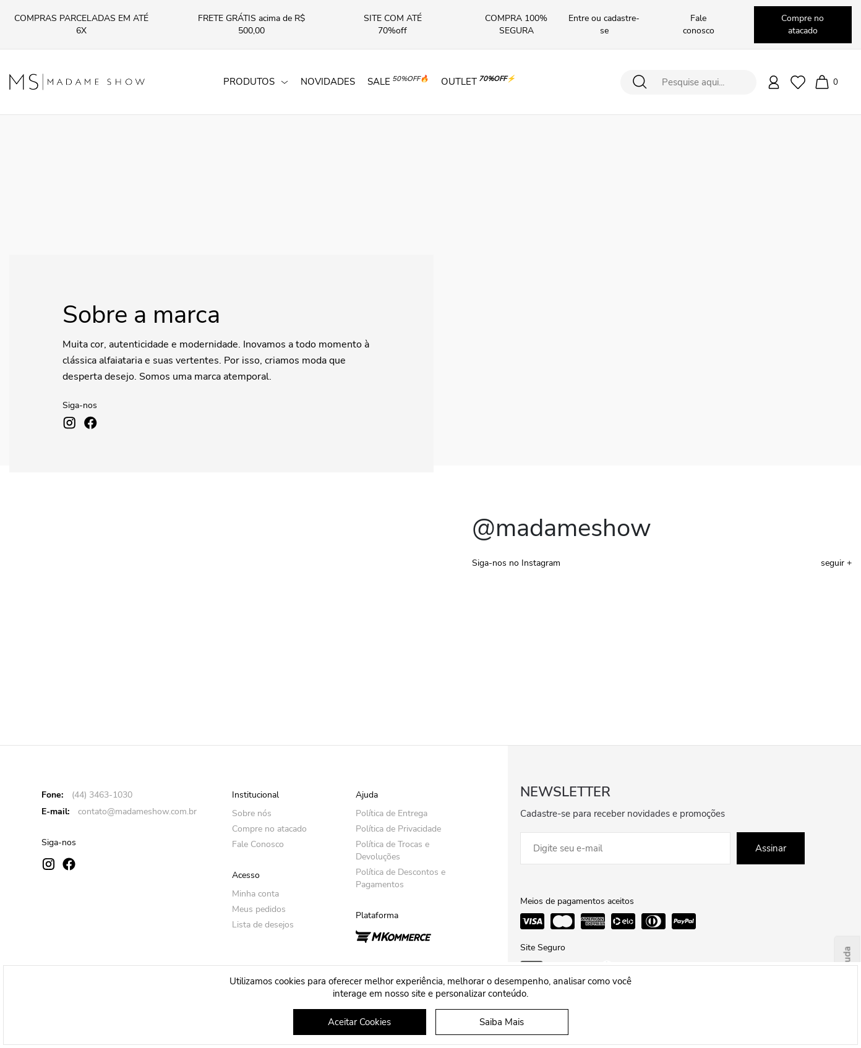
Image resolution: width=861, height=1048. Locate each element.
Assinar (770, 848)
